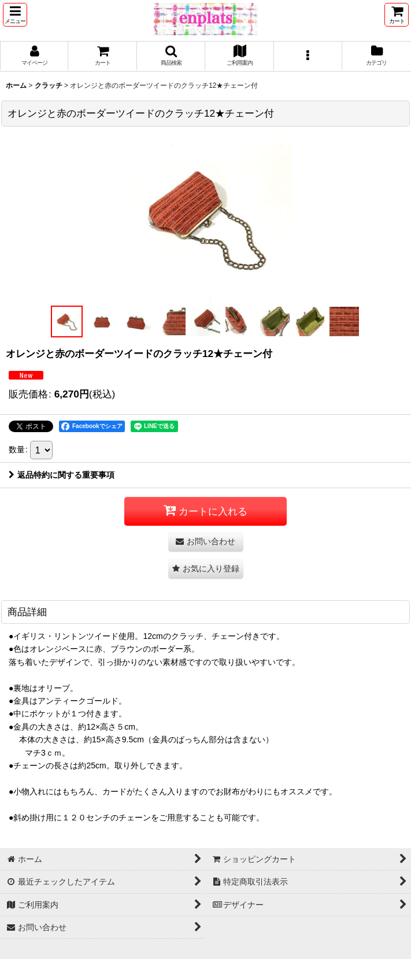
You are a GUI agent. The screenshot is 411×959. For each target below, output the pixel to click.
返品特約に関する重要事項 (61, 475)
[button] (15, 15)
